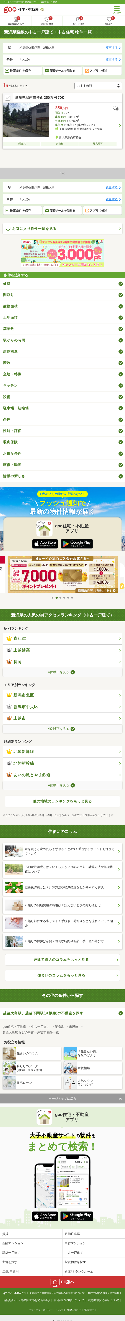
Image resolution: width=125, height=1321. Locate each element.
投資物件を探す (75, 1262)
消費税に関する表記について (103, 1300)
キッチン (10, 385)
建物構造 (10, 351)
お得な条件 (12, 454)
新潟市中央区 (22, 707)
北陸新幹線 (20, 751)
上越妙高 (18, 650)
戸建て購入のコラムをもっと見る (61, 960)
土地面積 (10, 317)
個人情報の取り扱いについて (68, 1300)
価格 (6, 284)
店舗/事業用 (10, 1271)
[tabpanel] (63, 575)
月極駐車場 (72, 1234)
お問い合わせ (73, 1309)
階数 (6, 363)
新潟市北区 (20, 695)
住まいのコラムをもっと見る (61, 975)
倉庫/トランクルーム (79, 1271)
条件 (6, 419)
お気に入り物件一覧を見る (31, 229)
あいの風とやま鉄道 (29, 775)
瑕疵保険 (10, 442)
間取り (8, 295)
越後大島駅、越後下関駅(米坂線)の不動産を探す (43, 1013)
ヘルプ (59, 1309)
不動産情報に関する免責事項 (34, 1300)
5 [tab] (68, 598)
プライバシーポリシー (41, 1309)
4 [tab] (64, 598)
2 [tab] (57, 598)
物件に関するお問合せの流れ (103, 1293)
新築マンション (12, 1243)
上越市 (16, 718)
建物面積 (10, 306)
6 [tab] (72, 598)
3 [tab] (60, 598)
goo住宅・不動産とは (14, 1293)
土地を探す (9, 1262)
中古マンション (75, 1243)
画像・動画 (12, 465)
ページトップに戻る (62, 1098)
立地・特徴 (12, 374)
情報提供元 (9, 1300)
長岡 (14, 662)
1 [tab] (53, 598)
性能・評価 (12, 431)
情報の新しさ (14, 476)
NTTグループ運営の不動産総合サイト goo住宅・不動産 (30, 2)
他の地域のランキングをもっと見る (62, 801)
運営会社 (89, 1309)
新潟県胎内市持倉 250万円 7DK (39, 98)
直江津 (16, 638)
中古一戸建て (74, 1252)
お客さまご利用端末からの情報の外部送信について (57, 1293)
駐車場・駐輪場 (16, 408)
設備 (6, 397)
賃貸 (5, 1234)
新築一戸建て (11, 1252)
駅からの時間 (14, 340)
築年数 (8, 329)
